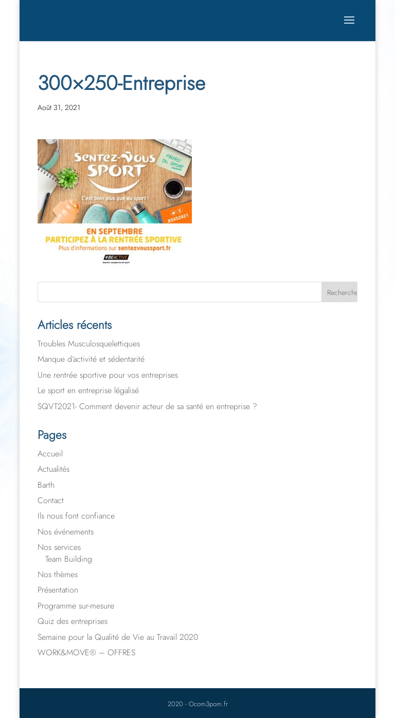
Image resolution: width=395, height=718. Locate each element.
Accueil (50, 453)
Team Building (68, 559)
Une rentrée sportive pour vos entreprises (108, 375)
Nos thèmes (58, 574)
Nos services (59, 547)
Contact (51, 500)
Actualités (53, 469)
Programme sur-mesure (76, 606)
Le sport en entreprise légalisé (88, 390)
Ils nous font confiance (76, 516)
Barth (46, 485)
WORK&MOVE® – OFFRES (86, 652)
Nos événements (66, 532)
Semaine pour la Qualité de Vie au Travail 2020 (118, 637)
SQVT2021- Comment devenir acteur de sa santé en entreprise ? (147, 406)
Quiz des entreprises (72, 621)
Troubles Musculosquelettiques (89, 343)
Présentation (58, 590)
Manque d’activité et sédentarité (91, 359)
